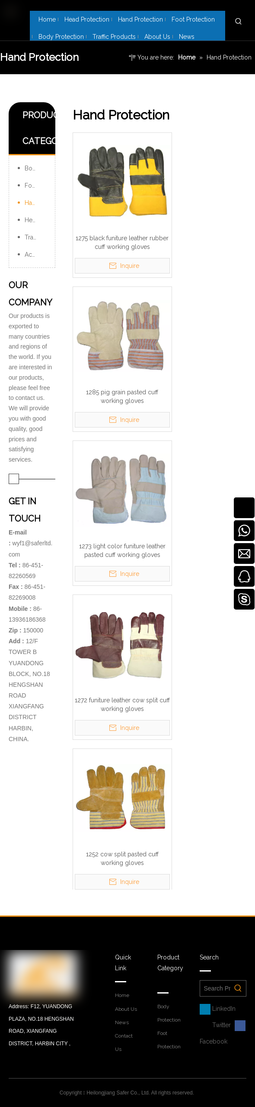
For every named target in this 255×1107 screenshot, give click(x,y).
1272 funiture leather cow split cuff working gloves (122, 704)
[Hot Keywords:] (238, 21)
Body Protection (35, 168)
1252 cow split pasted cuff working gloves (122, 858)
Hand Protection (35, 202)
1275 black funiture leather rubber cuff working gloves (122, 242)
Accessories (35, 254)
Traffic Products (35, 237)
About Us (126, 1009)
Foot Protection (35, 185)
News (122, 1022)
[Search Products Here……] (215, 988)
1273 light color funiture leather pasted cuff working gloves (122, 550)
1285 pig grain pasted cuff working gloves (122, 396)
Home (122, 995)
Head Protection (35, 220)
